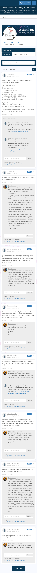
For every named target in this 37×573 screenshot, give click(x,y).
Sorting (12, 69)
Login (11, 164)
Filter (5, 69)
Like (11, 114)
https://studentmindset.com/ (19, 131)
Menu (5, 17)
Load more (18, 568)
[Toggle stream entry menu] (33, 74)
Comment (5, 114)
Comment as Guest (19, 164)
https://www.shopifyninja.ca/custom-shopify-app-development (18, 150)
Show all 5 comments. (9, 118)
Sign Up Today (25, 3)
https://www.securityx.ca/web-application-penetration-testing (19, 392)
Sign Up (6, 164)
